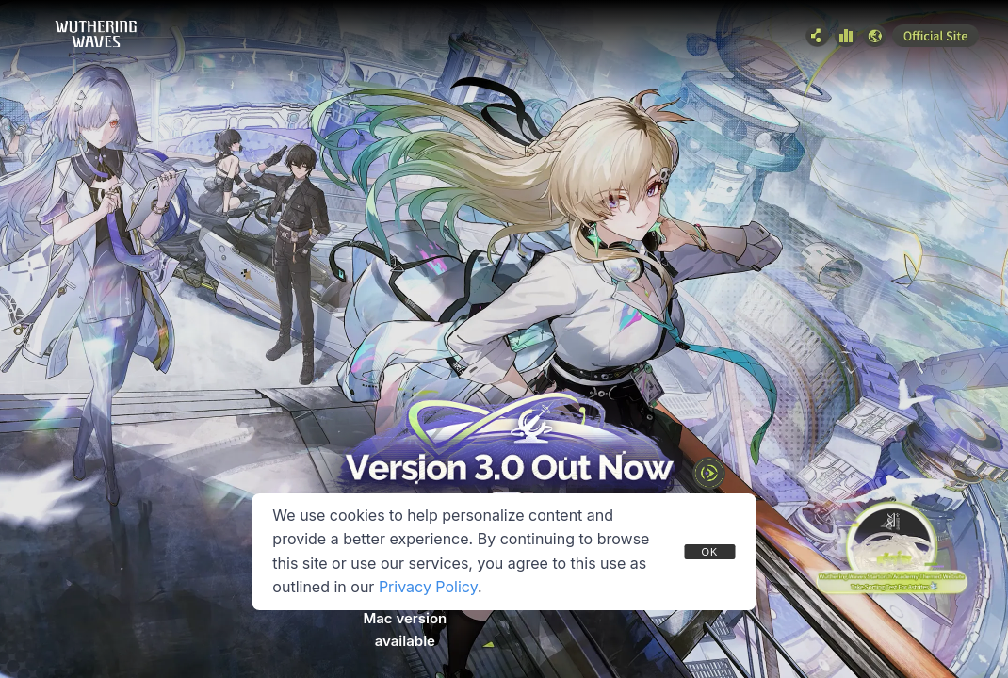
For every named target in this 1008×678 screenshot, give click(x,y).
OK (709, 551)
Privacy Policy (428, 586)
